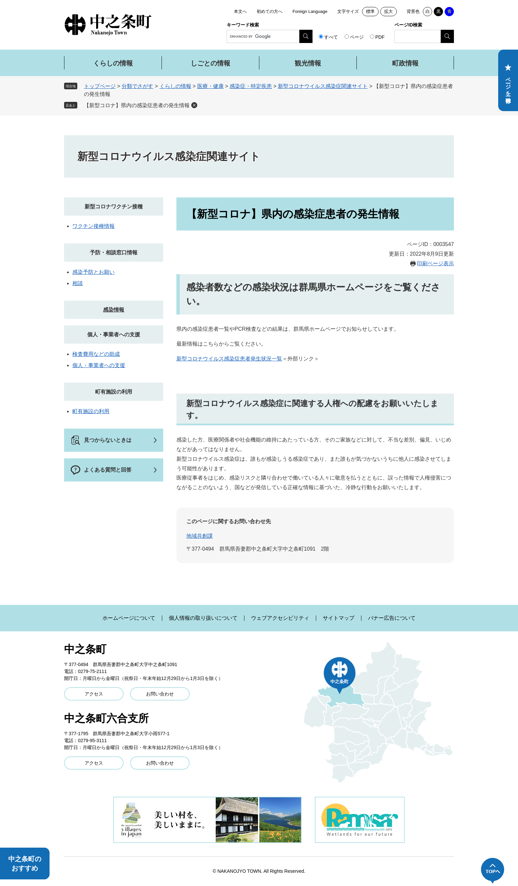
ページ (357, 37)
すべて (331, 37)
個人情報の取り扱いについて (203, 618)
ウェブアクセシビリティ (280, 618)
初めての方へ (269, 11)
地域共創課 (199, 536)
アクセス (94, 693)
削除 (194, 105)
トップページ (100, 86)
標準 (370, 11)
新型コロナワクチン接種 (114, 206)
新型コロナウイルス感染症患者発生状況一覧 (229, 358)
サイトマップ (338, 618)
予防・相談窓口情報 (113, 252)
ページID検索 (408, 24)
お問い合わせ (160, 693)
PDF (380, 37)
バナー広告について (392, 618)
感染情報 (113, 310)
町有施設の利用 (113, 392)
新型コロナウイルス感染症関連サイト (323, 86)
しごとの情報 (210, 63)
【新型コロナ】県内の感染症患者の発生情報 (137, 105)
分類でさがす (137, 86)
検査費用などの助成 (96, 354)
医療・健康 (210, 86)
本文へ (240, 11)
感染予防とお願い (93, 272)
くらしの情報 (113, 63)
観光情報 (308, 63)
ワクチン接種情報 (93, 226)
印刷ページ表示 (435, 263)
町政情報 (405, 63)
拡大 (388, 11)
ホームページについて (128, 618)
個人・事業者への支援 (113, 334)
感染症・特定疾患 (251, 86)
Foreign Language (309, 11)
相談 (77, 283)
